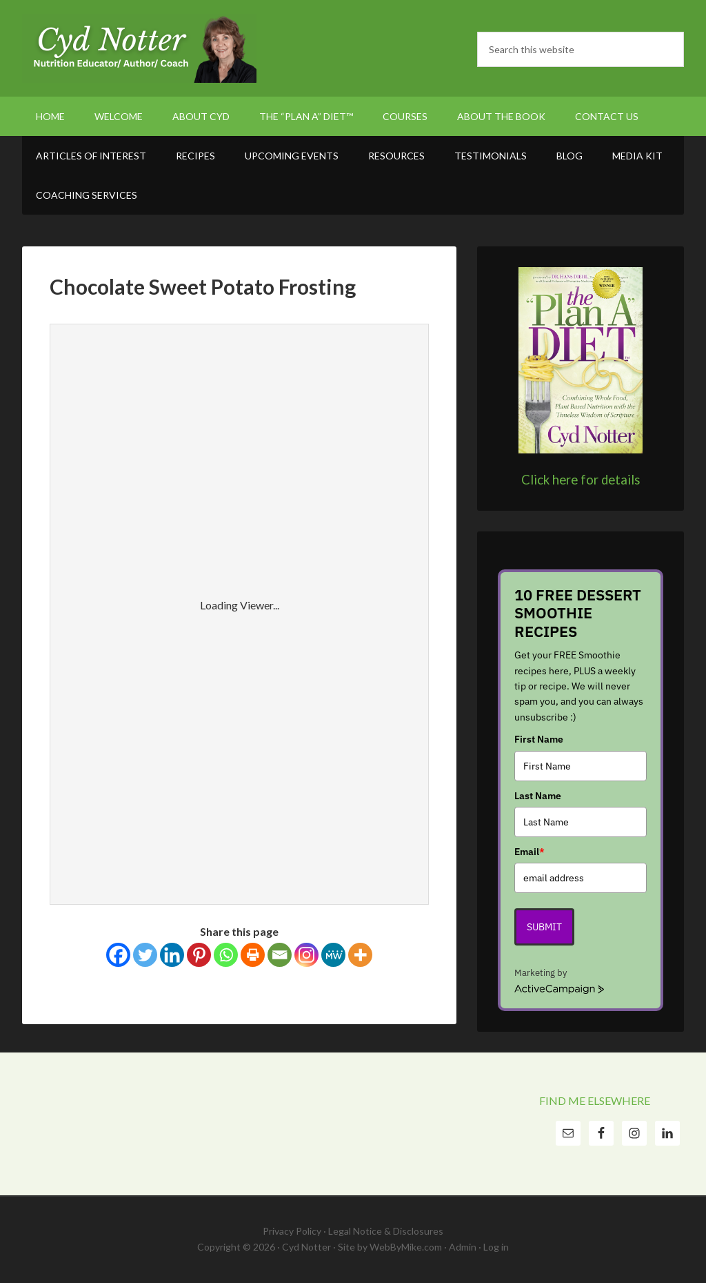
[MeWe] (333, 955)
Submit (544, 927)
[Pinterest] (199, 955)
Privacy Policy (292, 1231)
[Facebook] (118, 955)
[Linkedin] (172, 955)
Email (529, 851)
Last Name (537, 796)
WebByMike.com (406, 1247)
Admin (462, 1247)
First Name (538, 739)
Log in (496, 1247)
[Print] (253, 955)
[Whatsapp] (226, 955)
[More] (360, 955)
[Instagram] (306, 955)
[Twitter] (145, 955)
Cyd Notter (139, 48)
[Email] (280, 955)
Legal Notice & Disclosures (385, 1231)
